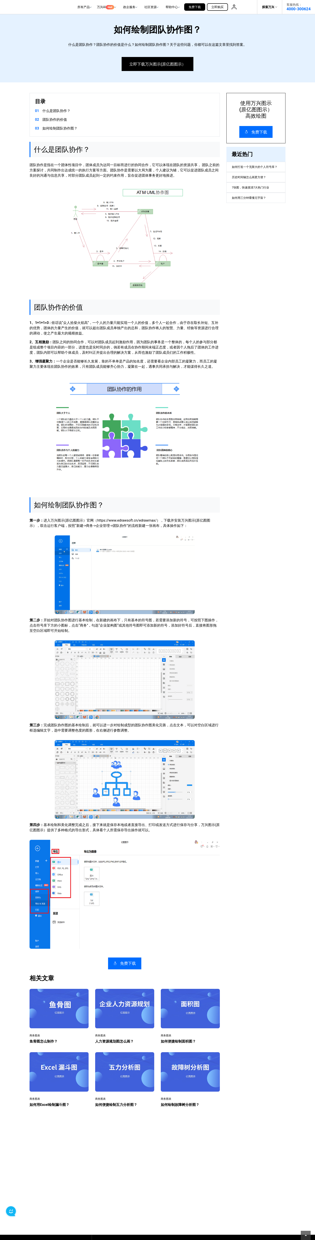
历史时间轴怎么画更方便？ (253, 186)
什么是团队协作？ (56, 111)
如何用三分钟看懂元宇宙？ (253, 211)
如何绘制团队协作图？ (59, 128)
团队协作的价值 (54, 119)
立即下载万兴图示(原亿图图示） (157, 64)
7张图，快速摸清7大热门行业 (255, 199)
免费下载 (195, 7)
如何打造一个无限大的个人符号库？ (254, 170)
